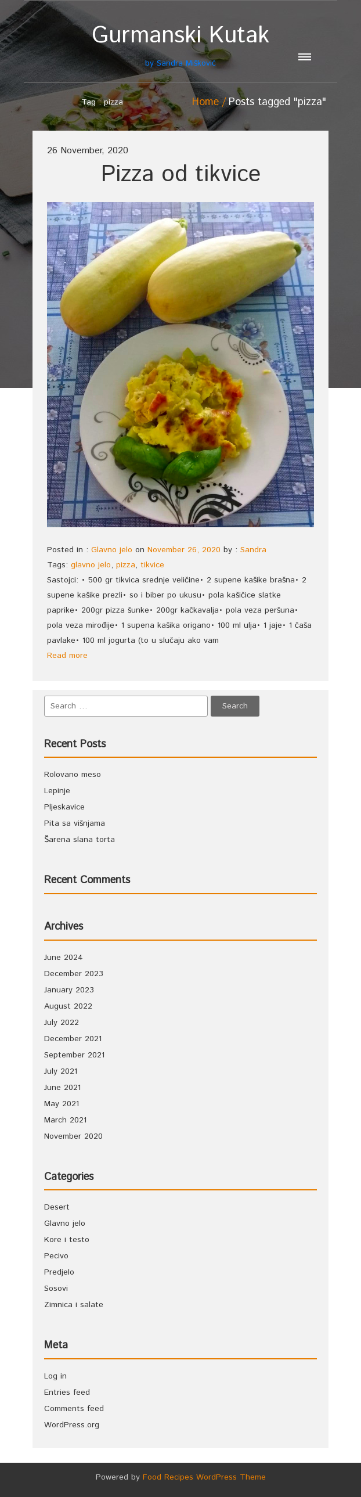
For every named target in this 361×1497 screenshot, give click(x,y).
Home (205, 102)
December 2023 (73, 974)
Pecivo (56, 1256)
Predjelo (59, 1272)
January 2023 (69, 990)
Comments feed (74, 1409)
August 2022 (68, 1006)
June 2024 (63, 957)
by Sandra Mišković (180, 45)
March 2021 (65, 1120)
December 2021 (73, 1039)
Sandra (253, 550)
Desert (57, 1207)
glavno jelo (91, 565)
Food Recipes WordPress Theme (204, 1477)
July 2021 (60, 1071)
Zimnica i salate (73, 1305)
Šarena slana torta (79, 839)
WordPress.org (71, 1425)
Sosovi (56, 1288)
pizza (125, 565)
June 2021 (62, 1087)
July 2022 (61, 1022)
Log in (55, 1376)
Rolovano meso (72, 774)
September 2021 (74, 1055)
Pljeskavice (64, 807)
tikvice (152, 565)
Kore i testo (66, 1240)
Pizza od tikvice (181, 174)
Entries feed (67, 1392)
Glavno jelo (111, 550)
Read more (67, 655)
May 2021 (61, 1104)
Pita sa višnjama (74, 823)
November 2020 (73, 1136)
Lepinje (57, 791)
